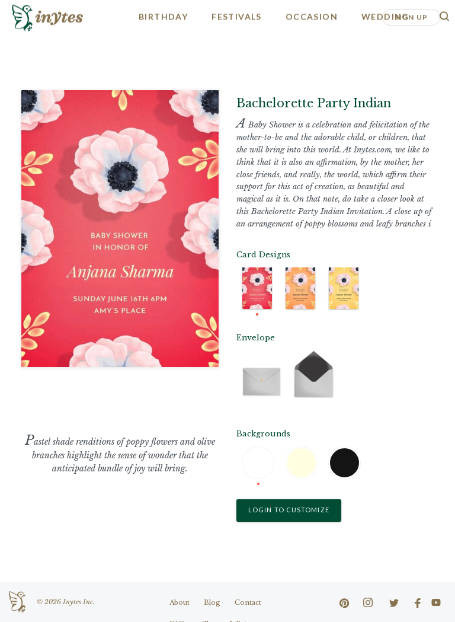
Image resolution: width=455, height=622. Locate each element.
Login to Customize (288, 509)
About (179, 602)
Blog (212, 602)
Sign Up (411, 16)
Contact (248, 602)
